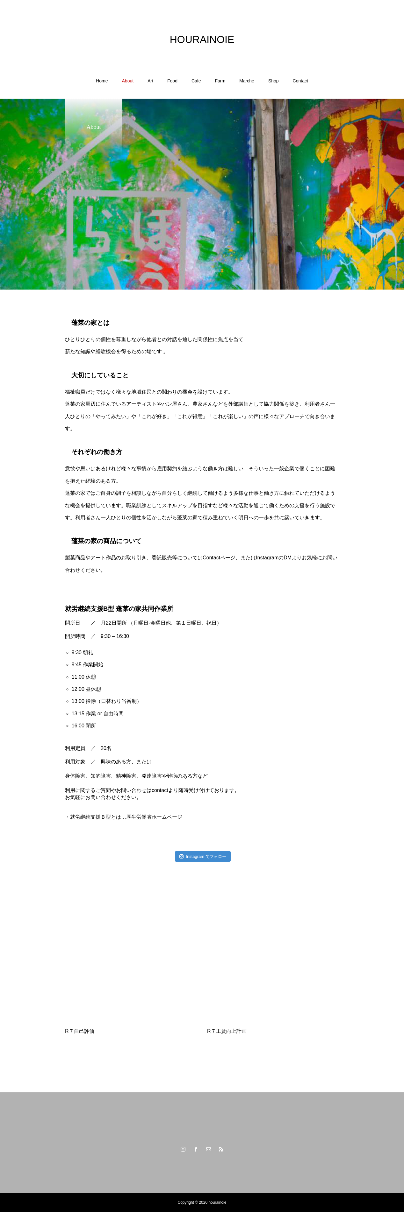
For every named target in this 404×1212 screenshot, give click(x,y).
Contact (300, 80)
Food (172, 80)
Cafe (196, 80)
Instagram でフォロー (202, 856)
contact (160, 790)
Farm (220, 80)
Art (150, 80)
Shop (273, 80)
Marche (246, 80)
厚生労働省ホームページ (154, 817)
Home (102, 80)
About (128, 80)
